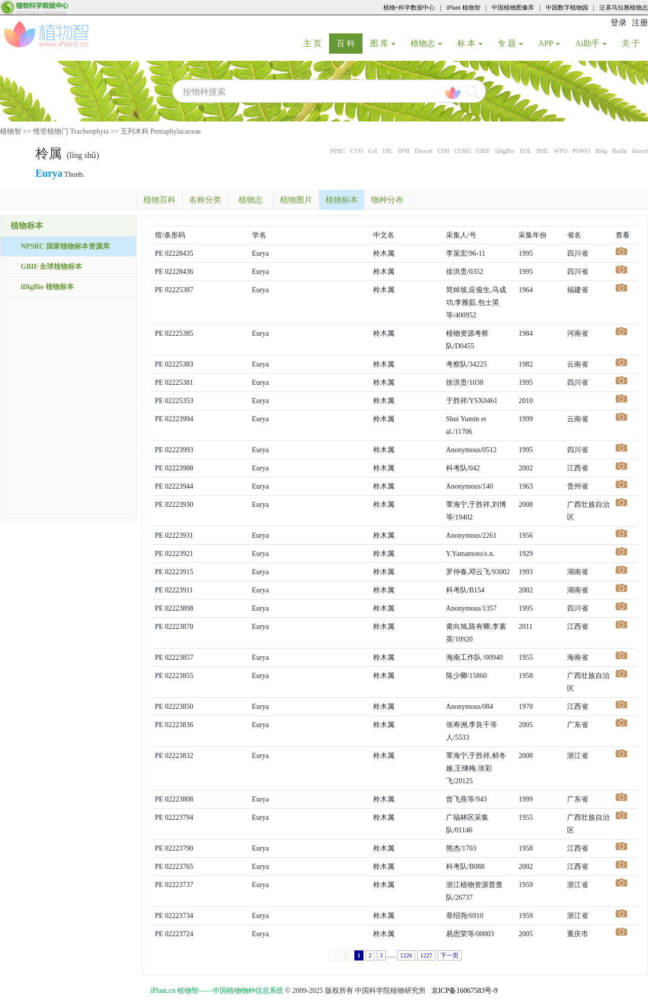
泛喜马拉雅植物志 (623, 7)
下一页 (449, 955)
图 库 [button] (382, 43)
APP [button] (549, 43)
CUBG (462, 150)
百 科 (349, 43)
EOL (526, 150)
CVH (356, 150)
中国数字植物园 (567, 7)
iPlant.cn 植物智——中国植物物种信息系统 (217, 990)
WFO (561, 150)
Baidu (619, 150)
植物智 (10, 131)
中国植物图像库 (513, 7)
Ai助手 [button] (590, 43)
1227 (426, 955)
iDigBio (505, 150)
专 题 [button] (510, 43)
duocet (640, 150)
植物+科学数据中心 (409, 7)
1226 (406, 955)
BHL (543, 150)
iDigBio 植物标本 (47, 287)
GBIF (483, 150)
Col (372, 150)
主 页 (316, 43)
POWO (581, 150)
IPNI (404, 150)
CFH (443, 150)
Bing (601, 150)
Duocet (423, 150)
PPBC (338, 150)
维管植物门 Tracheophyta (71, 131)
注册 (640, 22)
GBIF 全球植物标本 (51, 266)
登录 (619, 22)
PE (159, 253)
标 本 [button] (469, 43)
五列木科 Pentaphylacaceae (160, 131)
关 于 (634, 43)
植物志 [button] (426, 43)
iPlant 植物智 (463, 7)
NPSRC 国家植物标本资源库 (65, 246)
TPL (387, 150)
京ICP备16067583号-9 (464, 990)
